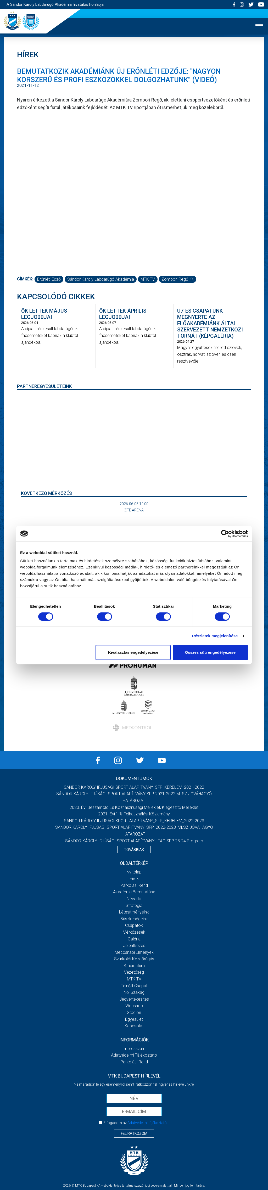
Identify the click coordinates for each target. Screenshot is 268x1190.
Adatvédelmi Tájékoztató (134, 1055)
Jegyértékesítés (134, 999)
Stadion (134, 1012)
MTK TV (148, 279)
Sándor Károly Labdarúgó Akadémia (100, 279)
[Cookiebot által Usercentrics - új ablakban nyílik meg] (225, 534)
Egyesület (134, 1019)
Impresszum (134, 1048)
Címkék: (25, 279)
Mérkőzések (134, 932)
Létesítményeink (134, 912)
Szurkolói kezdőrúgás (134, 958)
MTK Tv (134, 979)
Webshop (134, 1005)
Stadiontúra (134, 965)
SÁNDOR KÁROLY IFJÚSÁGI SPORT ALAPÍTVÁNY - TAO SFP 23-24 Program (134, 840)
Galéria (134, 939)
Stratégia (134, 905)
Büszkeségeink (134, 918)
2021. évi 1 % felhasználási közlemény (134, 813)
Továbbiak (134, 850)
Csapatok (134, 925)
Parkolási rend (134, 885)
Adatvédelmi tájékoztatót (147, 1123)
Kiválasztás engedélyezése (133, 652)
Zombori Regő (177, 279)
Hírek (134, 878)
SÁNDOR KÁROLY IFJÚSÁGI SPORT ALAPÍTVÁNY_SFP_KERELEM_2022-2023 (134, 820)
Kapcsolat (134, 1025)
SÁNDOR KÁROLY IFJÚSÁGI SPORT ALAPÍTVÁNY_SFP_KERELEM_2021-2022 (134, 787)
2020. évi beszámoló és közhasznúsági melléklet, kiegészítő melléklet (134, 807)
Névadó (134, 898)
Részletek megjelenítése (215, 636)
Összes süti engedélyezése (210, 652)
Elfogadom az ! (136, 1123)
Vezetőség (134, 972)
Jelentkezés (134, 945)
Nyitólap (134, 872)
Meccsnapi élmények (134, 952)
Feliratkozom (134, 1133)
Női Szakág (134, 992)
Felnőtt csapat (134, 985)
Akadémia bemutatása (134, 891)
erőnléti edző (49, 279)
